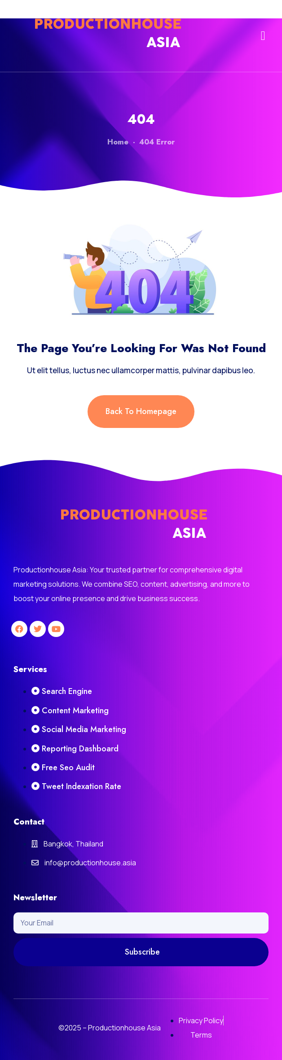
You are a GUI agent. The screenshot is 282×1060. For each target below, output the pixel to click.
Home (117, 142)
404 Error (157, 142)
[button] (263, 35)
